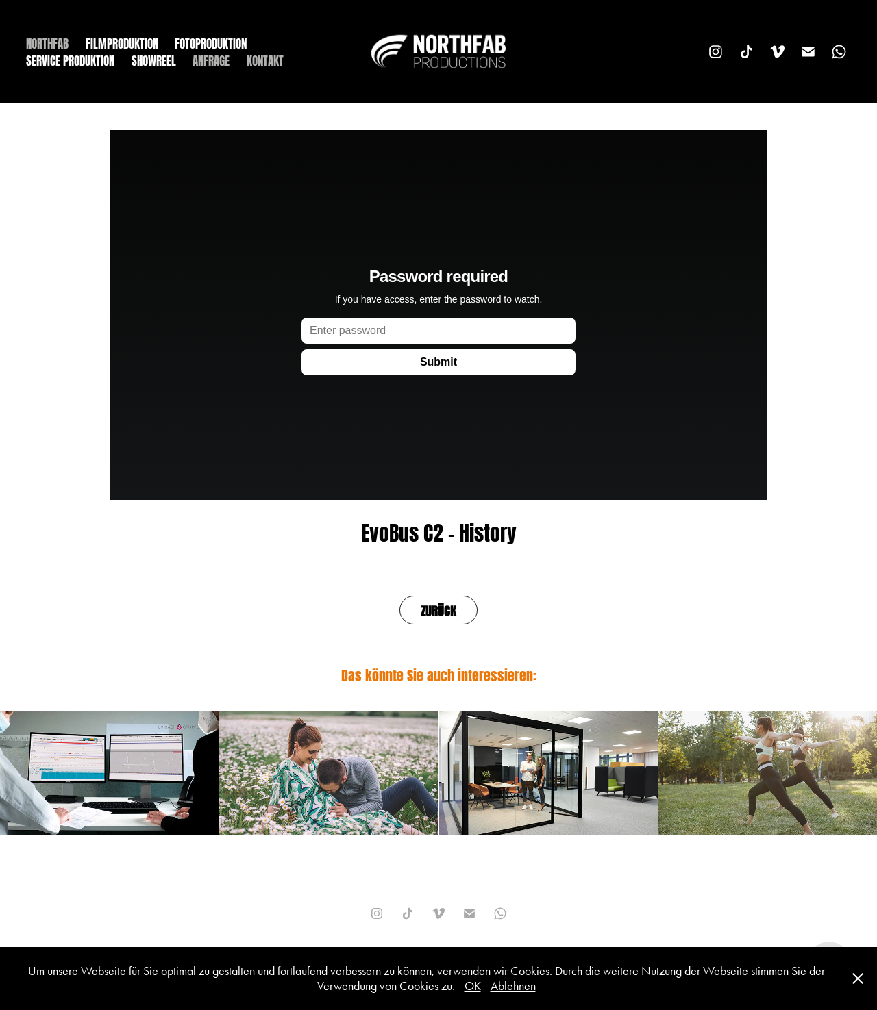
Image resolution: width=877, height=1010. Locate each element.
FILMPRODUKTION (122, 42)
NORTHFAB (47, 42)
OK (473, 986)
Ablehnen (513, 986)
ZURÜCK (438, 609)
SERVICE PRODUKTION (70, 59)
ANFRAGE (211, 59)
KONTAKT (265, 59)
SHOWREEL (154, 59)
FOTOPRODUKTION (211, 42)
